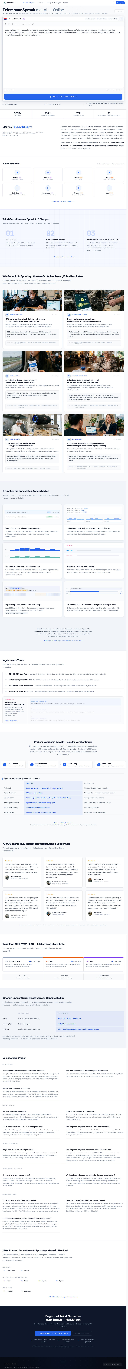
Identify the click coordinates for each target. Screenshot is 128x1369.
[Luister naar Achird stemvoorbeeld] (48, 175)
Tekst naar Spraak (29, 3)
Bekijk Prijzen (82, 1333)
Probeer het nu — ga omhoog (63, 257)
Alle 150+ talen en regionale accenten (63, 1297)
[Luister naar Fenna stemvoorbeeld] (78, 175)
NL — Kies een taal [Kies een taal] (112, 1364)
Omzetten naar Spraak (63, 97)
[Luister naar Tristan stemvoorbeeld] (78, 190)
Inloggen (120, 3)
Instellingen (9, 90)
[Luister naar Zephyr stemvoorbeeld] (17, 175)
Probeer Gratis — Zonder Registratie (53, 1333)
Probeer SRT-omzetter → (11, 720)
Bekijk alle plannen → (63, 823)
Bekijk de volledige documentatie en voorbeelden (63, 641)
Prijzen (65, 3)
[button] (48, 19)
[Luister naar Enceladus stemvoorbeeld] (48, 190)
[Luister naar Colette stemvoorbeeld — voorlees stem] (109, 175)
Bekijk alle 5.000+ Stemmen (63, 202)
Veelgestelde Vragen (54, 3)
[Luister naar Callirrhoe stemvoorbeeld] (17, 190)
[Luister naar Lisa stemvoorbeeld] (109, 190)
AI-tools (40, 3)
